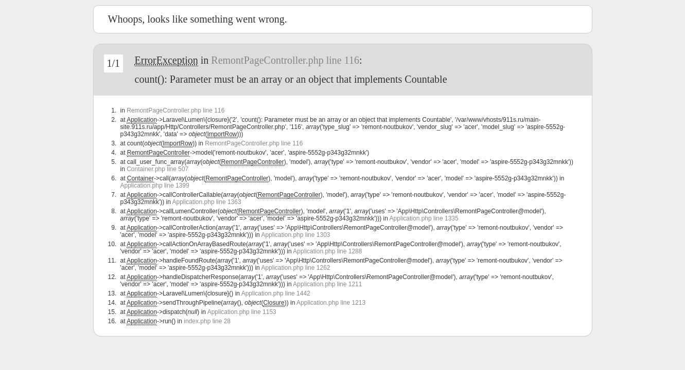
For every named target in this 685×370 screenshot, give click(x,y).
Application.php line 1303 (295, 234)
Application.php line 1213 (330, 302)
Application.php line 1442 (275, 293)
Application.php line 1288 (327, 251)
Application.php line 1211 (327, 284)
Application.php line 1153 (241, 312)
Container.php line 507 (157, 169)
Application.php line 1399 (154, 185)
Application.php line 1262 (295, 267)
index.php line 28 (207, 321)
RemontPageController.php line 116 (285, 60)
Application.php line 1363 (206, 202)
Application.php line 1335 (424, 218)
